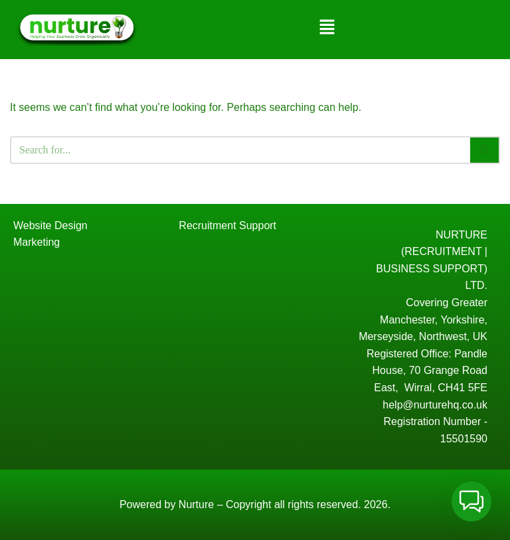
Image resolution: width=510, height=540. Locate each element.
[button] (326, 28)
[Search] (240, 150)
